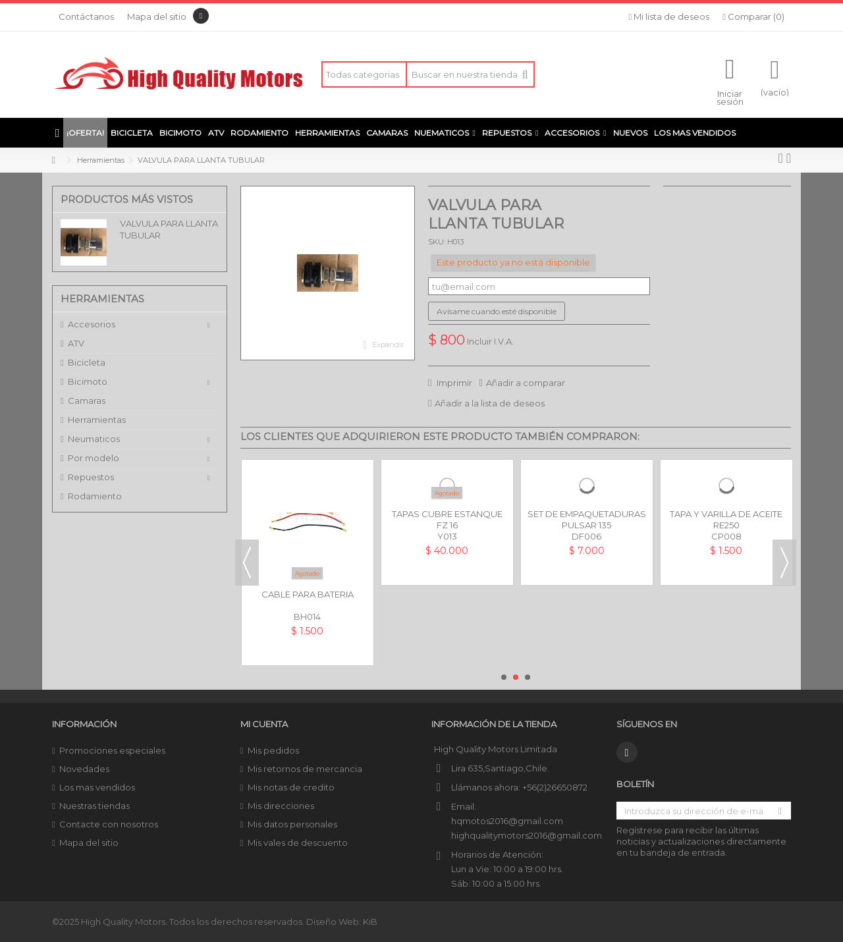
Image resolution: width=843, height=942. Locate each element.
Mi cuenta (264, 724)
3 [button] (527, 677)
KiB (370, 921)
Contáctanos (86, 16)
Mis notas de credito (291, 787)
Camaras (86, 400)
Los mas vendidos (97, 787)
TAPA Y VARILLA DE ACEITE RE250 (726, 519)
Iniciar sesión (730, 96)
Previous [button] (247, 563)
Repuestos (91, 477)
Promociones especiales (112, 750)
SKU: (436, 241)
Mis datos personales (292, 824)
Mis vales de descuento (298, 842)
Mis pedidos (273, 750)
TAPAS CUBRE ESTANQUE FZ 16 (447, 519)
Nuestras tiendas (94, 805)
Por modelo (93, 458)
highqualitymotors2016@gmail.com (526, 835)
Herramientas (97, 419)
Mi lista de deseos (669, 16)
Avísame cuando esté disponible (497, 311)
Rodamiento (95, 496)
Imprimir (453, 382)
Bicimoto (87, 381)
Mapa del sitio (156, 16)
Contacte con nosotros (108, 824)
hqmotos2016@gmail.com (507, 821)
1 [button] (503, 677)
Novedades (84, 768)
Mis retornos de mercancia (305, 768)
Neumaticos (94, 438)
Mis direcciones (281, 805)
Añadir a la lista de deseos (490, 403)
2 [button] (515, 677)
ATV (76, 343)
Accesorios (91, 324)
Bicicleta (86, 362)
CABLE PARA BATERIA (307, 594)
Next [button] (784, 563)
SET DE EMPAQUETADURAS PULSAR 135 (587, 519)
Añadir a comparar (525, 382)
